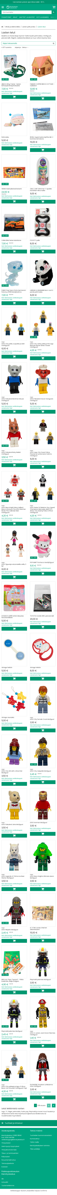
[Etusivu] (12, 7)
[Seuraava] (53, 1105)
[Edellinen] (49, 1105)
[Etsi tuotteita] (28, 12)
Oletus (25, 47)
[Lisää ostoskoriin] (14, 97)
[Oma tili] (50, 7)
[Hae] (53, 12)
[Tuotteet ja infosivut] (3, 7)
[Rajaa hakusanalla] (28, 43)
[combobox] (28, 12)
